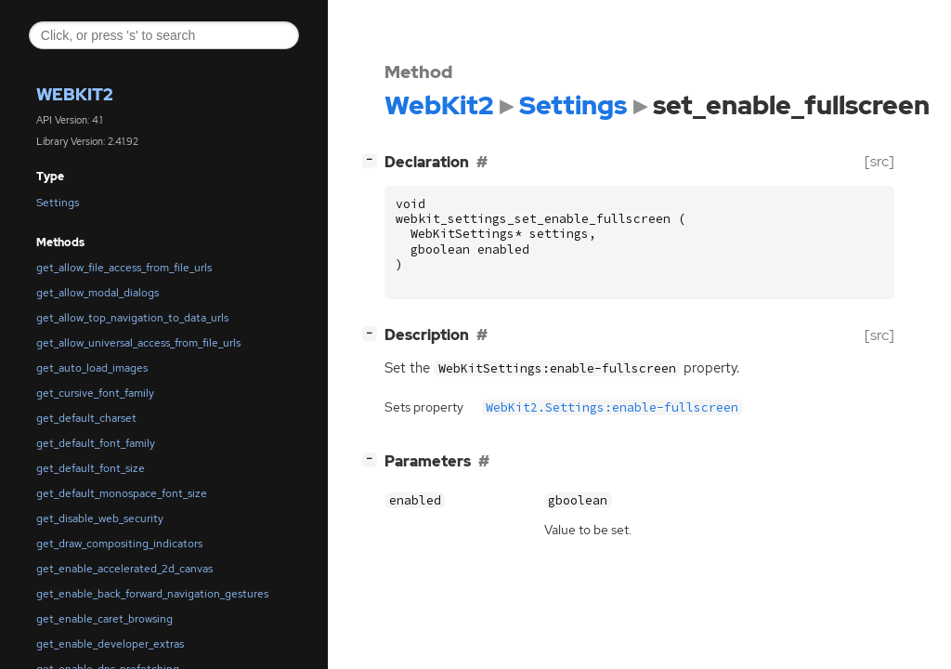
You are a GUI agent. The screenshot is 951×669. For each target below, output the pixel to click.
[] (373, 159)
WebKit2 (74, 94)
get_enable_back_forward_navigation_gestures (152, 593)
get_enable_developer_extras (110, 643)
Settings (57, 202)
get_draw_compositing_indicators (119, 543)
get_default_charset (86, 418)
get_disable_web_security (99, 518)
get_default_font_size (90, 468)
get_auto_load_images (92, 368)
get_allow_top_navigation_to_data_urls (132, 317)
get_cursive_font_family (95, 393)
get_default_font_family (95, 443)
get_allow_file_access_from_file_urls (124, 267)
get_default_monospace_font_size (121, 493)
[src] (879, 161)
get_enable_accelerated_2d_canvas (124, 568)
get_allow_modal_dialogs (97, 292)
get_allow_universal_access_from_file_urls (138, 342)
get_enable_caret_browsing (104, 618)
